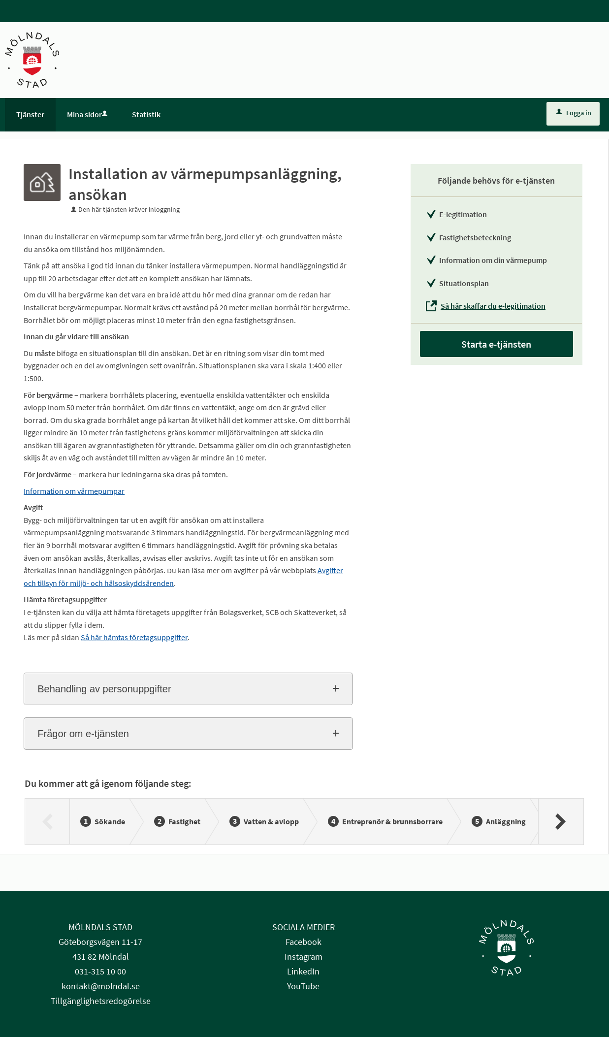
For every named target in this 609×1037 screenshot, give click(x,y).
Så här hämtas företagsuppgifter (134, 637)
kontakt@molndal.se (101, 986)
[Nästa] (560, 821)
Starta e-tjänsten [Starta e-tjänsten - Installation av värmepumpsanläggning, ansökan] (496, 344)
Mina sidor (88, 114)
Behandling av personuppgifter (104, 688)
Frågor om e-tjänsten (83, 733)
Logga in (573, 112)
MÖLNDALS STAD (100, 927)
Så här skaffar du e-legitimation (493, 306)
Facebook (303, 941)
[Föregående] (47, 821)
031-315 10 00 (100, 971)
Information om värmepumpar (74, 491)
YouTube (303, 986)
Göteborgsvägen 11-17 (100, 941)
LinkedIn (303, 971)
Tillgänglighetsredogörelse (101, 1000)
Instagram (303, 956)
